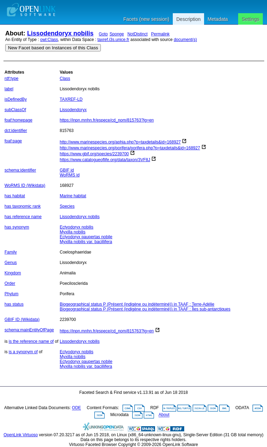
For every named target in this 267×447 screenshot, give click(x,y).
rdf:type (11, 78)
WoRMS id (70, 175)
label (9, 88)
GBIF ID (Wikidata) (22, 319)
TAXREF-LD (71, 99)
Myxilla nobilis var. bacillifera (86, 241)
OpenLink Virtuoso (20, 434)
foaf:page (13, 141)
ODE (76, 408)
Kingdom (13, 273)
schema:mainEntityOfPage (29, 330)
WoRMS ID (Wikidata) (25, 185)
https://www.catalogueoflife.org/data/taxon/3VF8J (105, 159)
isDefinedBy (16, 99)
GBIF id (67, 170)
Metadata (218, 19)
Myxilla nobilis (73, 232)
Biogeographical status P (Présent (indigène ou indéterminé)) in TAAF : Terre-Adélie (137, 304)
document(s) (185, 39)
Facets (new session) (146, 19)
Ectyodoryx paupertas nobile (86, 236)
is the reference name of (31, 341)
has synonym (17, 227)
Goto (103, 34)
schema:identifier (20, 170)
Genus (11, 262)
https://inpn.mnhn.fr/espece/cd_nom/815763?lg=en (107, 120)
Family (11, 252)
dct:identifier (16, 130)
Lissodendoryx (73, 109)
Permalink (160, 34)
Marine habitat (73, 195)
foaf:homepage (18, 120)
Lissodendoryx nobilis (60, 33)
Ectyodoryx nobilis (77, 227)
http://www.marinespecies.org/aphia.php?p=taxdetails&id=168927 (120, 142)
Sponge (117, 34)
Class (65, 78)
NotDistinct (137, 34)
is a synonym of (23, 351)
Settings (250, 19)
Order (10, 283)
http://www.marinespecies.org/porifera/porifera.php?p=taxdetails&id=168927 (130, 148)
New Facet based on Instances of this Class (53, 47)
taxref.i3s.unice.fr (113, 39)
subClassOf (15, 109)
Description (188, 19)
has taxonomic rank (23, 206)
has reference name (23, 216)
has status (14, 304)
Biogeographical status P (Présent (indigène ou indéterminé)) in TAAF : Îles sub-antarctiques (145, 309)
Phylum (11, 293)
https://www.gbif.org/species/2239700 (94, 153)
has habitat (15, 195)
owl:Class (49, 39)
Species (67, 206)
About (164, 415)
